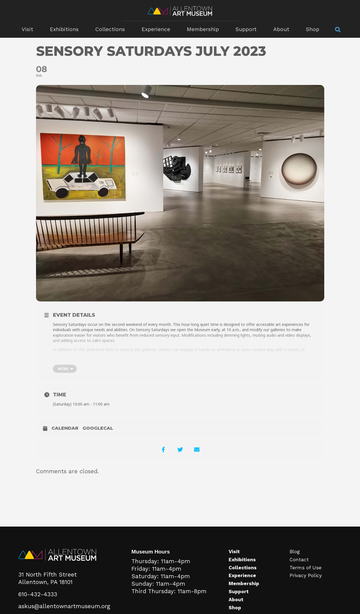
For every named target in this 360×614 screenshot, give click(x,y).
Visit (27, 29)
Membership (203, 29)
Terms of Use (305, 567)
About (281, 29)
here (141, 355)
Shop (312, 29)
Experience (156, 29)
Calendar (65, 428)
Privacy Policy (306, 575)
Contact (299, 559)
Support (246, 29)
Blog (295, 551)
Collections (110, 29)
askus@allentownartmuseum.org (64, 606)
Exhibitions (64, 29)
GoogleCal (98, 428)
